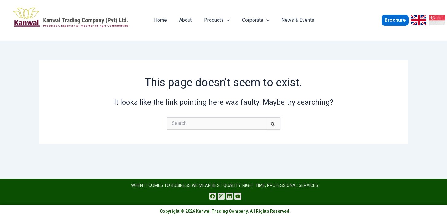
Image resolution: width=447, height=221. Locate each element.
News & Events (286, 20)
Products (211, 20)
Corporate (247, 20)
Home (159, 20)
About (181, 20)
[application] (221, 20)
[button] (390, 20)
